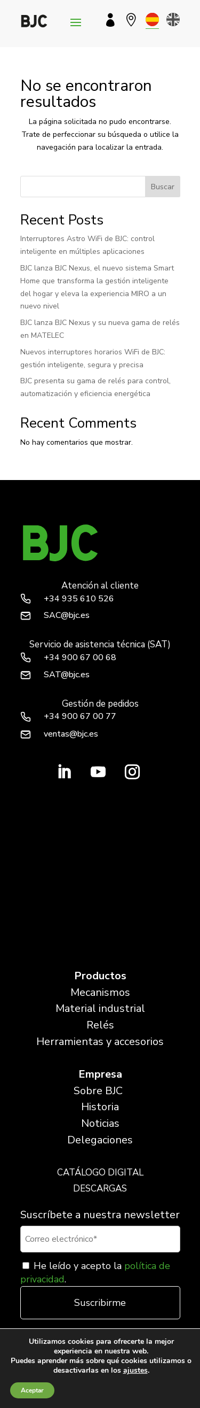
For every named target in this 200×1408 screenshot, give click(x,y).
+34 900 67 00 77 (80, 716)
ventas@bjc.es (71, 734)
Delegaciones (100, 1140)
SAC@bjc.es (67, 615)
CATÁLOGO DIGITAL (100, 1172)
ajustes (135, 1370)
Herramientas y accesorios (100, 1041)
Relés (100, 1025)
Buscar (162, 187)
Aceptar (32, 1390)
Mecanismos (100, 992)
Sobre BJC (98, 1091)
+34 (79, 599)
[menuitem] (152, 19)
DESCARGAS (100, 1188)
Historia (100, 1107)
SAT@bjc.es (67, 674)
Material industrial (100, 1008)
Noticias (100, 1123)
